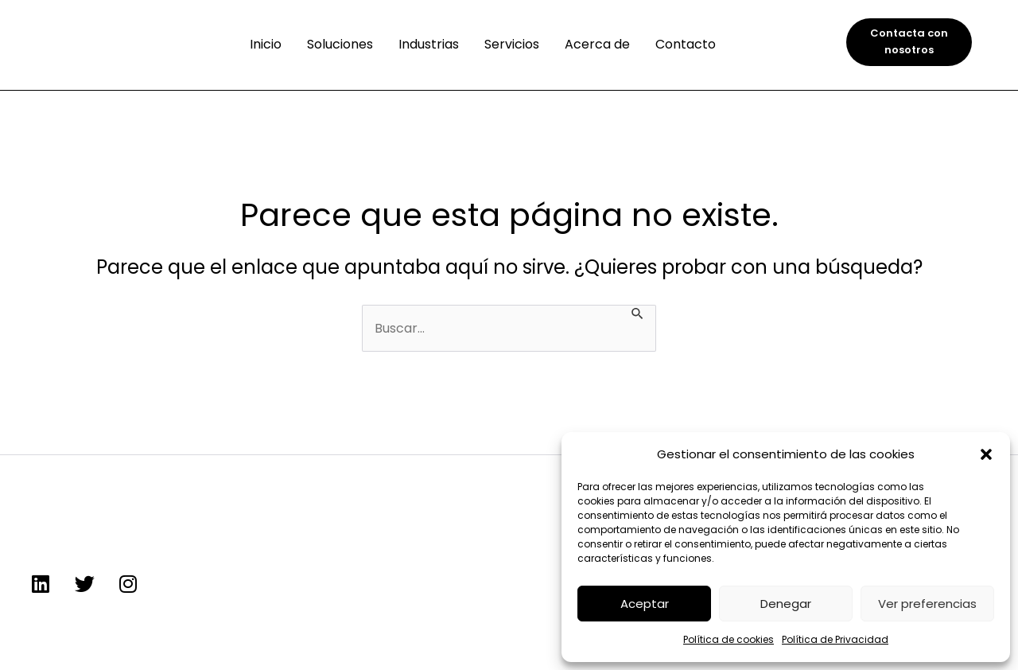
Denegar (785, 603)
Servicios (511, 44)
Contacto (685, 44)
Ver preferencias (927, 603)
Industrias (428, 44)
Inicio (266, 44)
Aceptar (644, 603)
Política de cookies (728, 639)
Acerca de (597, 44)
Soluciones (340, 44)
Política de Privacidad (835, 639)
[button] (986, 454)
